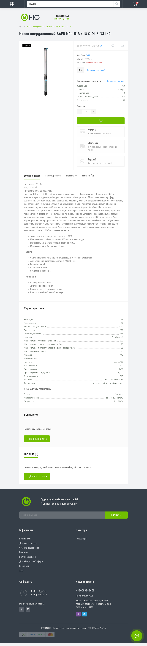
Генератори (81, 538)
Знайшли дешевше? (96, 70)
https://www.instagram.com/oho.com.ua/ (28, 609)
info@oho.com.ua (84, 595)
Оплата (92, 130)
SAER (88, 55)
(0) (101, 45)
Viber (78, 614)
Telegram (84, 614)
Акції (21, 570)
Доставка (93, 143)
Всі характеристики (116, 81)
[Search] (116, 4)
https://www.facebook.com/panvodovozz (21, 609)
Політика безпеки (27, 557)
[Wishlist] (113, 45)
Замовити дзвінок (61, 19)
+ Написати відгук (37, 438)
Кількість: (81, 106)
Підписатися (116, 515)
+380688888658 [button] (85, 590)
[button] (61, 16)
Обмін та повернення (29, 548)
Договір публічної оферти (31, 561)
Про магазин (25, 538)
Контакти (23, 552)
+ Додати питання (37, 476)
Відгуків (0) (71, 175)
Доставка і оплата (28, 543)
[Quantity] (86, 111)
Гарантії (92, 159)
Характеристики (53, 175)
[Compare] (123, 45)
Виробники (24, 566)
